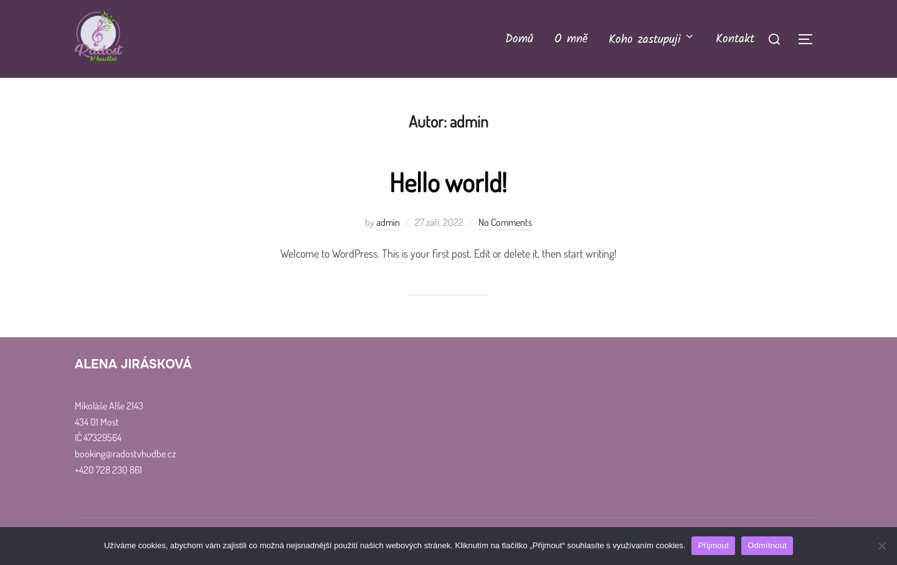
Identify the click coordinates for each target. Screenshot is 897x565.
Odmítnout (767, 545)
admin (388, 222)
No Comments (505, 222)
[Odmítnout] (881, 545)
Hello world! (447, 182)
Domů (519, 39)
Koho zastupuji (652, 39)
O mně (570, 39)
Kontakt (735, 39)
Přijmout (713, 545)
